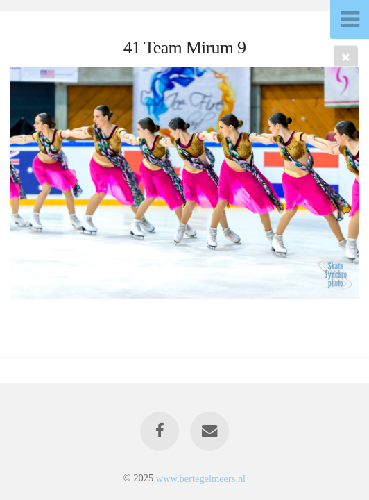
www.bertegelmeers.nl (201, 477)
